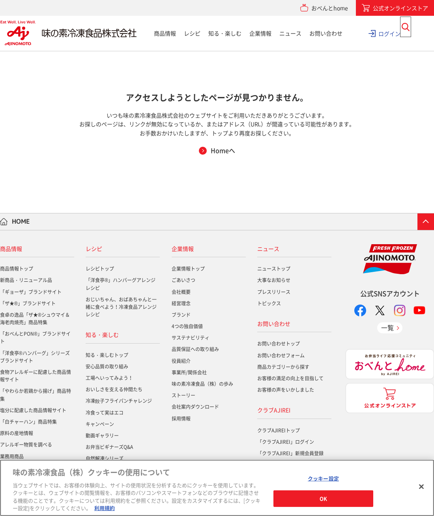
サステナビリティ (191, 337)
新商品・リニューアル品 (26, 280)
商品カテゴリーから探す (283, 366)
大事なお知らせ (273, 280)
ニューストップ (273, 268)
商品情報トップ (16, 268)
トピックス (269, 303)
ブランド (181, 314)
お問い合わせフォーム (281, 355)
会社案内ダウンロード (195, 406)
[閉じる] (421, 486)
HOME (21, 221)
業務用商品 (12, 456)
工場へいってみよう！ (109, 377)
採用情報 (181, 418)
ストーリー (183, 395)
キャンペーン (100, 424)
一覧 (387, 327)
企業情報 (260, 33)
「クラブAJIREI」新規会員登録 (290, 453)
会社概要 (181, 291)
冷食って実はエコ (104, 412)
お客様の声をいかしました (285, 389)
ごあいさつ (183, 280)
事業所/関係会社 (189, 372)
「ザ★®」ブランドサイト (28, 303)
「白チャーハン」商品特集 (28, 421)
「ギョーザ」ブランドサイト (31, 291)
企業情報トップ (188, 268)
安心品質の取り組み (107, 366)
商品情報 (165, 33)
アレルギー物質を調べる (26, 444)
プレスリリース (273, 291)
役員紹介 (181, 361)
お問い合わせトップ (278, 343)
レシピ (192, 33)
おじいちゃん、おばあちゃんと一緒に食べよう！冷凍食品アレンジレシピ (121, 307)
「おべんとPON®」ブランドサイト (35, 337)
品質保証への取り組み (195, 349)
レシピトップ (100, 268)
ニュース (290, 33)
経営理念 (181, 303)
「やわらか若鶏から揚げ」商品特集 (35, 394)
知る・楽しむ (224, 33)
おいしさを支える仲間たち (114, 389)
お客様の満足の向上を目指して (290, 378)
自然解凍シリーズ (104, 458)
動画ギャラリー (102, 435)
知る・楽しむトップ (107, 355)
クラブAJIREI (273, 410)
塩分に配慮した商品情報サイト (33, 410)
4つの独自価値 (187, 326)
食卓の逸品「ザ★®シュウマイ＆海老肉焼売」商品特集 (35, 318)
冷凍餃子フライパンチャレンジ (119, 400)
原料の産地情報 (16, 433)
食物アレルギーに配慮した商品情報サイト (35, 375)
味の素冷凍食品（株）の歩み (202, 383)
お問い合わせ (325, 33)
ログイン (389, 33)
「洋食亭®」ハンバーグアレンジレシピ (120, 284)
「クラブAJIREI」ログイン (285, 441)
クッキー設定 (323, 478)
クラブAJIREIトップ (278, 430)
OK (323, 498)
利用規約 (104, 508)
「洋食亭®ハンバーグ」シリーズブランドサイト (35, 357)
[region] (217, 488)
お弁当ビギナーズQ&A (109, 447)
